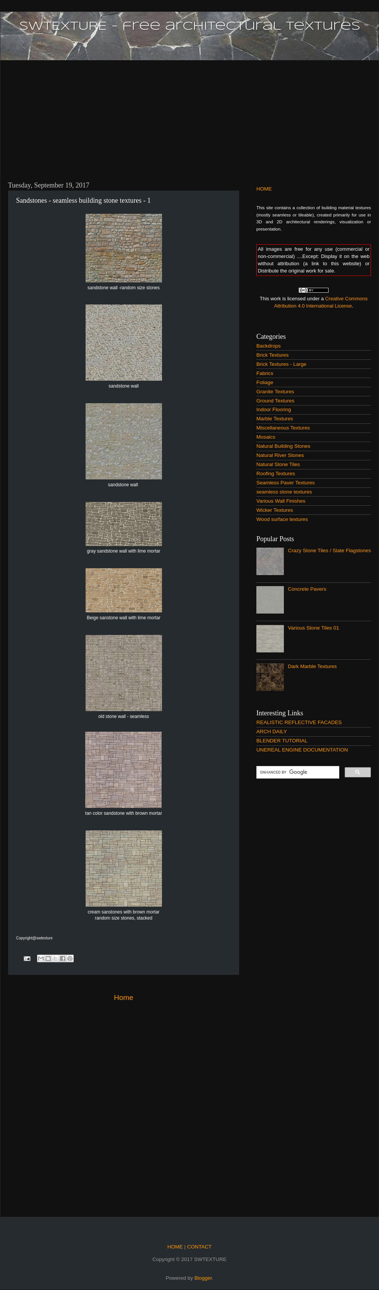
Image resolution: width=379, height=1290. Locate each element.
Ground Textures (275, 401)
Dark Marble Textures (312, 666)
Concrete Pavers (307, 589)
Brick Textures (272, 355)
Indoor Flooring (273, 409)
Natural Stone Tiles (278, 464)
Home (123, 998)
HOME (264, 189)
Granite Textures (275, 391)
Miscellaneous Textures (283, 428)
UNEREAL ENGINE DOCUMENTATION (302, 750)
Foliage (264, 382)
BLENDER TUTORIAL (282, 741)
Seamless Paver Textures (285, 483)
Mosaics (265, 437)
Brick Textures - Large (281, 364)
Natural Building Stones (283, 446)
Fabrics (264, 373)
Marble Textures (274, 418)
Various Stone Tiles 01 (313, 628)
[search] (297, 772)
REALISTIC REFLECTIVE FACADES (299, 722)
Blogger (203, 1278)
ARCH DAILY (271, 731)
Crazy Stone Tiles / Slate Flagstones (329, 550)
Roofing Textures (275, 473)
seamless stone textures (284, 492)
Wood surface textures (282, 519)
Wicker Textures (274, 510)
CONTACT (199, 1247)
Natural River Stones (280, 455)
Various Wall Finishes (280, 501)
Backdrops (268, 346)
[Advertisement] (189, 116)
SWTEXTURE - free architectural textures (189, 26)
